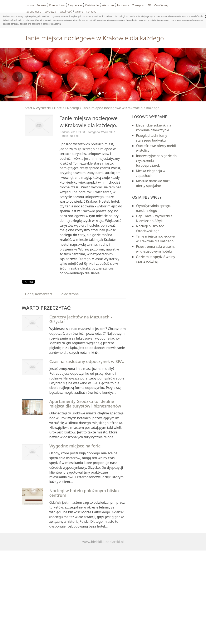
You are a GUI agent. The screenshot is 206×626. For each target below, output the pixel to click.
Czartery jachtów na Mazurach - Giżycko (80, 319)
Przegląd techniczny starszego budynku (151, 138)
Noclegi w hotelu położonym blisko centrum (84, 493)
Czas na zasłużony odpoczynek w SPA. (86, 361)
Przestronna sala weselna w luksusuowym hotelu (156, 249)
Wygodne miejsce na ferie (75, 446)
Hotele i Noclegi (66, 108)
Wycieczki (43, 108)
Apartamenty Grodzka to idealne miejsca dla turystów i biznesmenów (85, 404)
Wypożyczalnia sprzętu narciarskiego (153, 208)
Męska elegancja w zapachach (150, 173)
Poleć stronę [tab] (69, 294)
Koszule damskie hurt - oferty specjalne (154, 183)
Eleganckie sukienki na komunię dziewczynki (153, 127)
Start (28, 108)
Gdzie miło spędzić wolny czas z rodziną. (155, 259)
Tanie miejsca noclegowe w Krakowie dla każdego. (121, 108)
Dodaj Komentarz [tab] (38, 294)
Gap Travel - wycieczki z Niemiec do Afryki (154, 218)
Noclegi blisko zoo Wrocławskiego (150, 228)
